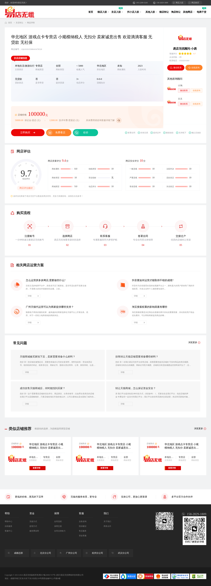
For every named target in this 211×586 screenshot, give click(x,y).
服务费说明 (34, 531)
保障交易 (58, 526)
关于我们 (107, 521)
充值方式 (33, 521)
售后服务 (82, 531)
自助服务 (8, 526)
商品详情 (31, 23)
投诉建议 (82, 526)
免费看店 (60, 132)
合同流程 (58, 521)
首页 (90, 12)
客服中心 (8, 531)
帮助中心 (8, 521)
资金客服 (82, 536)
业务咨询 (82, 521)
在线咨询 (194, 67)
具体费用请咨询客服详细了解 (100, 120)
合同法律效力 (60, 531)
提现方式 (33, 526)
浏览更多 (198, 428)
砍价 (85, 132)
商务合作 (107, 526)
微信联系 (176, 67)
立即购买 (25, 132)
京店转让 (19, 23)
